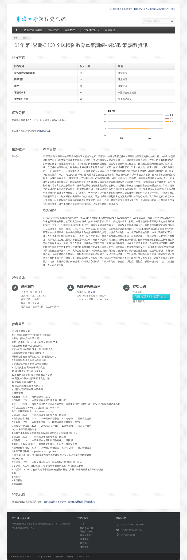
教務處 (70, 556)
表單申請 (110, 30)
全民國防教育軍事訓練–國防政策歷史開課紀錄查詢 (69, 501)
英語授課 (71, 30)
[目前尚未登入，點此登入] (146, 8)
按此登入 (44, 130)
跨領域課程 (91, 30)
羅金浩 (15, 156)
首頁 (82, 523)
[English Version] (167, 8)
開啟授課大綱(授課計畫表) (151, 297)
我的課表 (117, 8)
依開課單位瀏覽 (33, 30)
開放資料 (84, 542)
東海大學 (14, 556)
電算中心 (59, 556)
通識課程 (53, 30)
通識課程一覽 (86, 531)
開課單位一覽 (86, 527)
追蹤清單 (128, 8)
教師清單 (84, 546)
